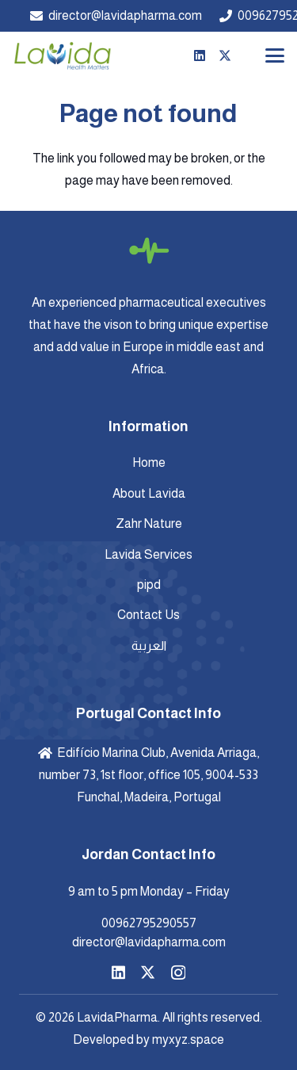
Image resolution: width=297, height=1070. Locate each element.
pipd (149, 584)
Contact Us (148, 614)
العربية (148, 645)
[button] (275, 55)
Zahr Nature (149, 523)
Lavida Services (148, 554)
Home (149, 462)
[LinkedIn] (199, 55)
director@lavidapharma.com (149, 942)
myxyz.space (188, 1039)
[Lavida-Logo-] (62, 55)
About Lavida (148, 493)
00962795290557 (148, 923)
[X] (225, 55)
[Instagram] (178, 973)
